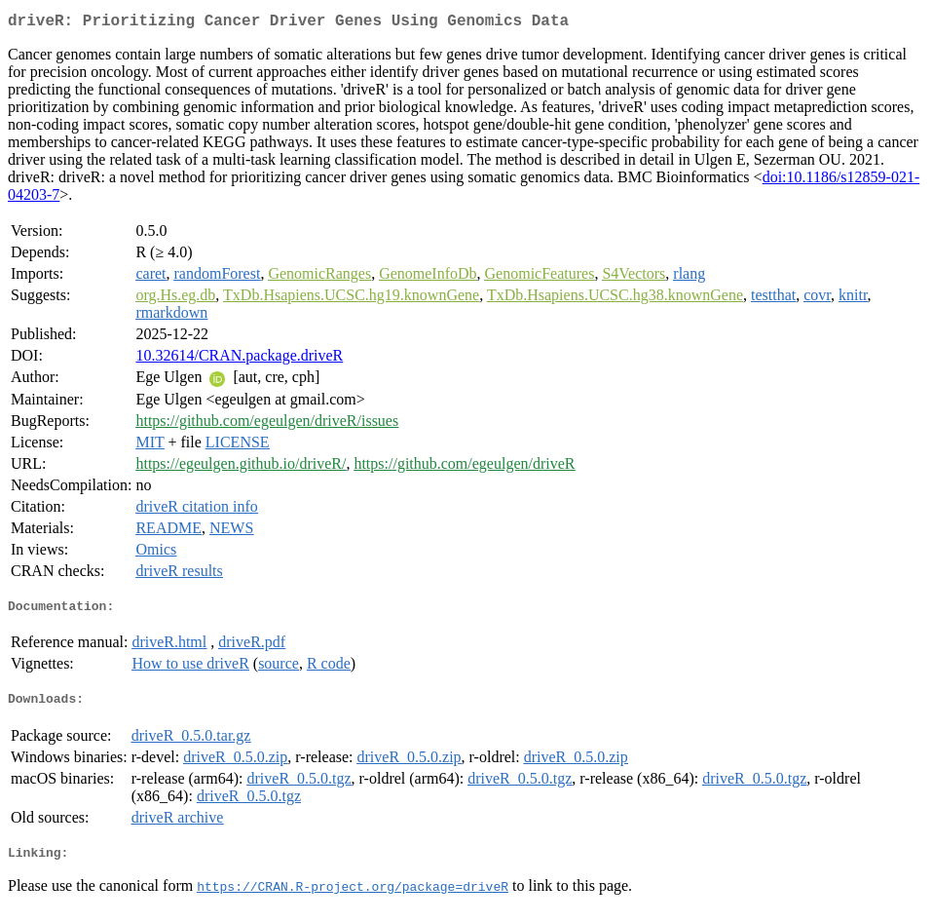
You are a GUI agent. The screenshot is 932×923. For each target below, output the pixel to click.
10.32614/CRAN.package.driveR (239, 359)
